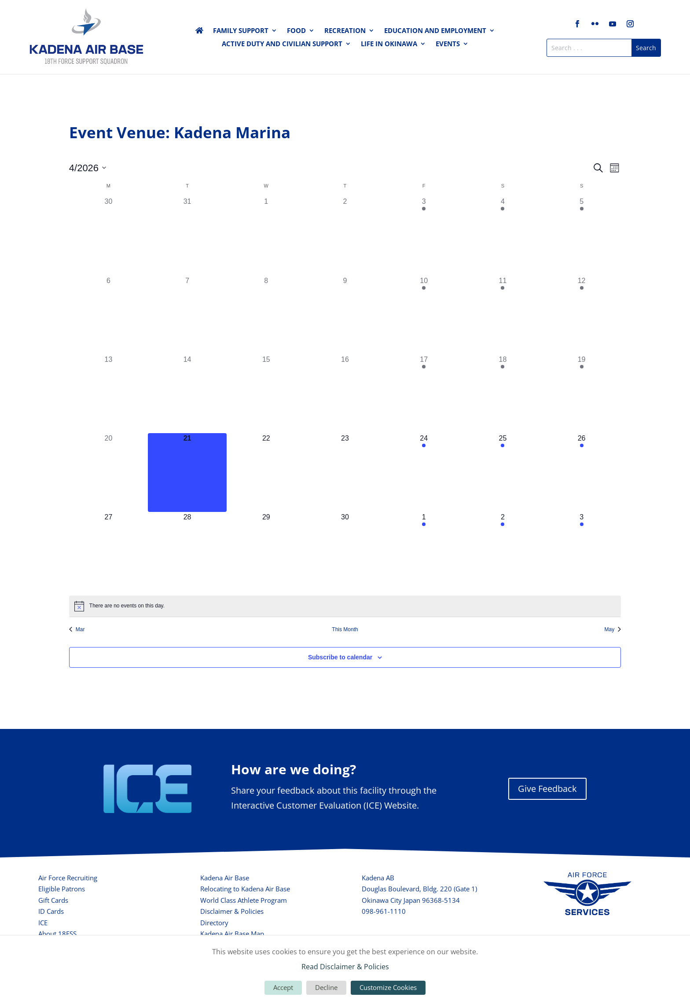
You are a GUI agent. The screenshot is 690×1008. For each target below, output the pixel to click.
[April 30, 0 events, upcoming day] (344, 551)
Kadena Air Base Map (232, 933)
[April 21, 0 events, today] (187, 472)
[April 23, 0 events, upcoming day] (344, 472)
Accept (283, 987)
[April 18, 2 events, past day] (502, 393)
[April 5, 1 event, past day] (581, 235)
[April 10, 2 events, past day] (424, 315)
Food (296, 31)
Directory (214, 922)
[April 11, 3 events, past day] (502, 315)
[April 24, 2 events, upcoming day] (424, 472)
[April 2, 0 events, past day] (344, 235)
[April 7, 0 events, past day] (187, 315)
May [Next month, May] (613, 629)
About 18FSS (57, 933)
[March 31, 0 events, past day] (187, 235)
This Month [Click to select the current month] (345, 629)
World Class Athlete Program (243, 900)
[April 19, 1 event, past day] (581, 393)
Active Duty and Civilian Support (282, 44)
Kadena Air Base (224, 877)
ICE (43, 922)
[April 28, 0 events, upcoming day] (187, 551)
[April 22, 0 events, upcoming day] (266, 472)
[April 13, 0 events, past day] (108, 393)
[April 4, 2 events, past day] (502, 235)
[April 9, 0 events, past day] (344, 315)
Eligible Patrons (61, 888)
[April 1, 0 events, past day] (266, 235)
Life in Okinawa (389, 44)
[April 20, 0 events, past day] (108, 472)
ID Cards (51, 911)
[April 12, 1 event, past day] (581, 315)
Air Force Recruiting (67, 877)
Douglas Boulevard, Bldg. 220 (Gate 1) (419, 888)
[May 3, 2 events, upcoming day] (581, 551)
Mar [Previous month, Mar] (77, 629)
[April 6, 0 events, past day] (108, 315)
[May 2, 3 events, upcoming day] (502, 551)
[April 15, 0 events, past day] (266, 393)
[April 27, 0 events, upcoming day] (108, 551)
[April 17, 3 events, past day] (424, 393)
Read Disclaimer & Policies (345, 966)
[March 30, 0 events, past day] (108, 235)
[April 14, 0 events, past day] (187, 393)
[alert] (345, 606)
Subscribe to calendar (340, 657)
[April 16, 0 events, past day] (344, 393)
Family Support (240, 31)
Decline (326, 987)
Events (448, 44)
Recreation (345, 31)
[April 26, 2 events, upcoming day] (581, 472)
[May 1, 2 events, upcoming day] (424, 551)
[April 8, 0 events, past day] (266, 315)
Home (199, 32)
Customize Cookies (388, 987)
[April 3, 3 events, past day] (424, 235)
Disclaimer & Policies (232, 911)
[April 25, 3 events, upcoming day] (502, 472)
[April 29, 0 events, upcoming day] (266, 551)
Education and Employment (435, 31)
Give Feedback (547, 789)
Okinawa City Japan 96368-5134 (411, 900)
